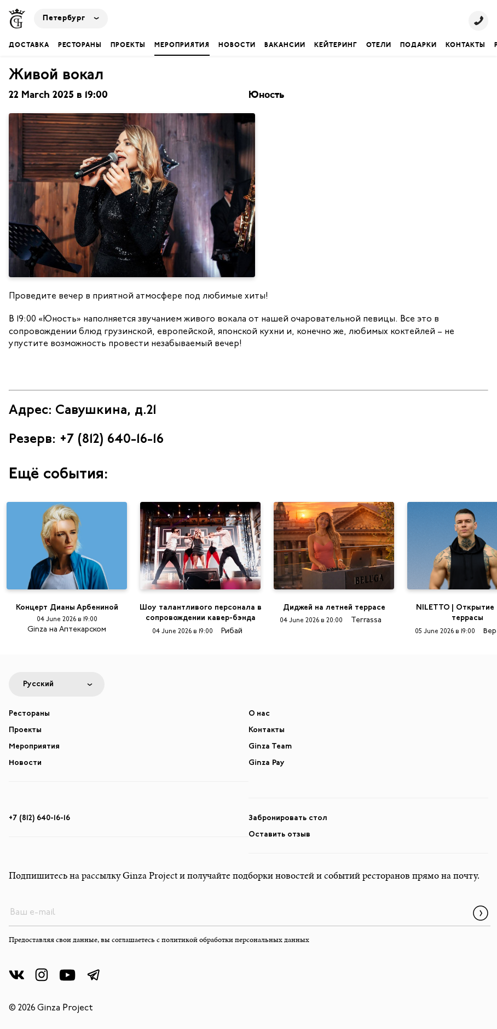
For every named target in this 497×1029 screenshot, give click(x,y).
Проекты (128, 45)
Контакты (466, 45)
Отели (378, 45)
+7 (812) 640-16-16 (39, 818)
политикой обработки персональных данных (235, 940)
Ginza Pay (266, 763)
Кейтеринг (335, 45)
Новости (237, 45)
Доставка (29, 45)
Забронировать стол (287, 818)
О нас (259, 714)
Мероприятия (182, 45)
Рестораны (80, 45)
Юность (266, 95)
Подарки (418, 45)
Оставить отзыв (279, 835)
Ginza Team (270, 746)
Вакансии (284, 45)
